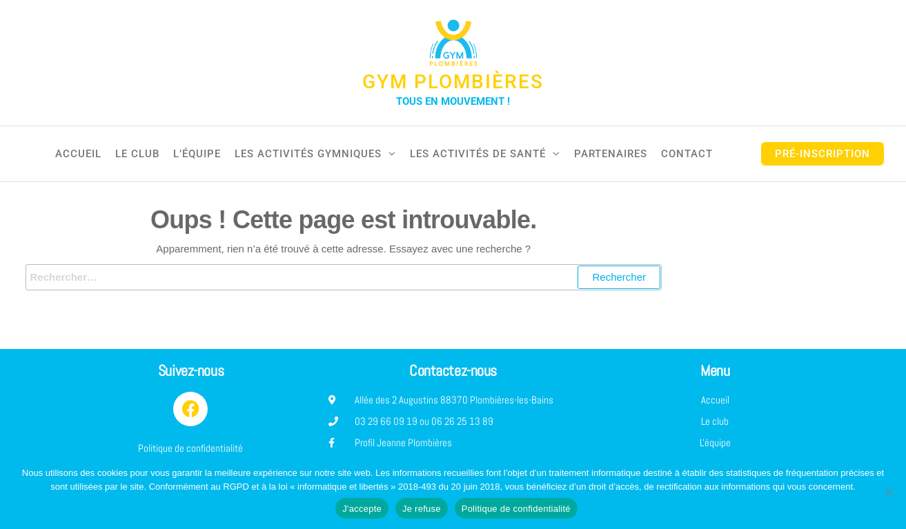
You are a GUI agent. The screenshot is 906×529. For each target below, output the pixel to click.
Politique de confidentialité (516, 508)
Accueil (78, 154)
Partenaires (610, 154)
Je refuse (421, 508)
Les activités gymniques (308, 154)
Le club (137, 154)
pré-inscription (822, 154)
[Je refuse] (889, 492)
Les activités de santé (478, 154)
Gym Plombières (453, 81)
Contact (687, 154)
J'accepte (362, 508)
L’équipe (197, 154)
